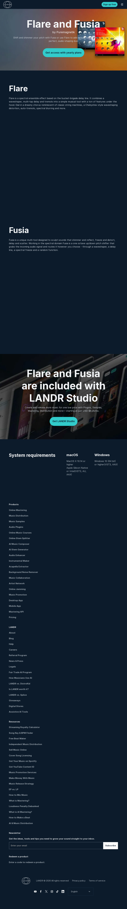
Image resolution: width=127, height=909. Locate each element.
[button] (80, 891)
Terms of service (97, 880)
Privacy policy (78, 880)
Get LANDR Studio (63, 421)
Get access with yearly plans (63, 52)
